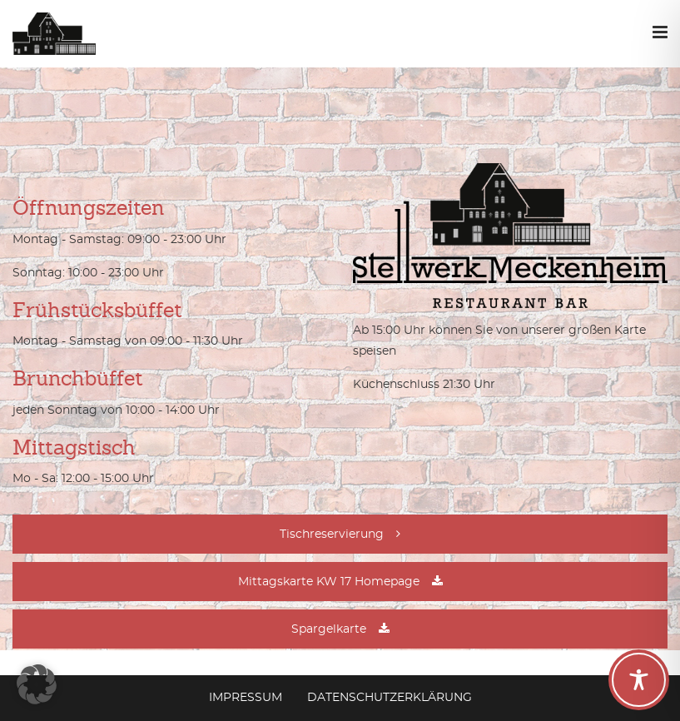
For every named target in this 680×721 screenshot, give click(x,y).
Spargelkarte (328, 629)
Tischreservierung (332, 534)
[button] (36, 684)
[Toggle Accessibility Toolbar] (639, 680)
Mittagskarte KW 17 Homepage (328, 582)
